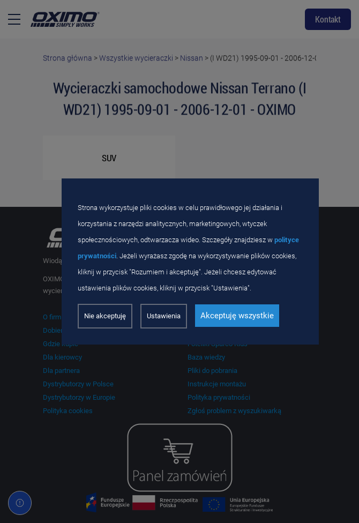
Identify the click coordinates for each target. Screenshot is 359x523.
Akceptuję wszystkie (237, 315)
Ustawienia (164, 316)
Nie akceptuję (105, 316)
